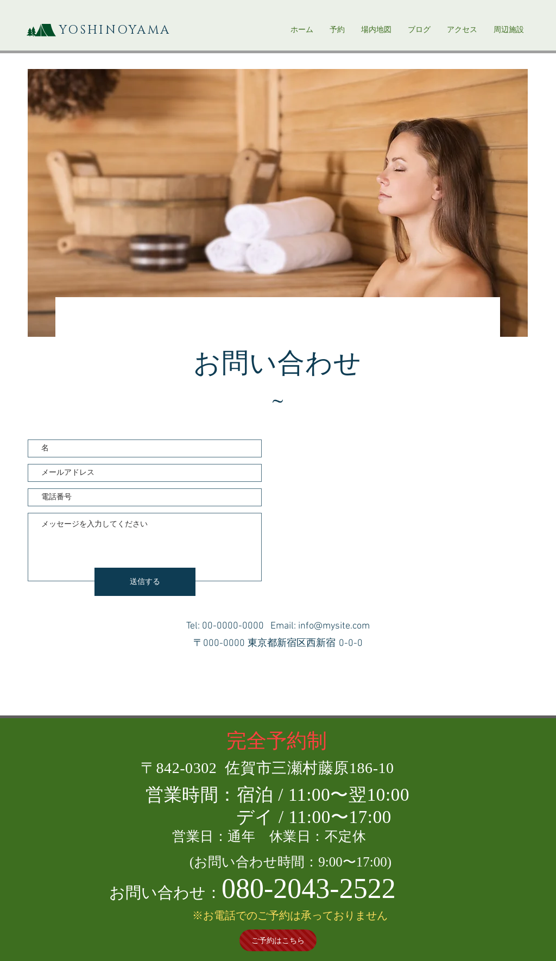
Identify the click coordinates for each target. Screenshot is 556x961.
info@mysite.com (334, 626)
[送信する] (144, 582)
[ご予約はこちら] (278, 940)
